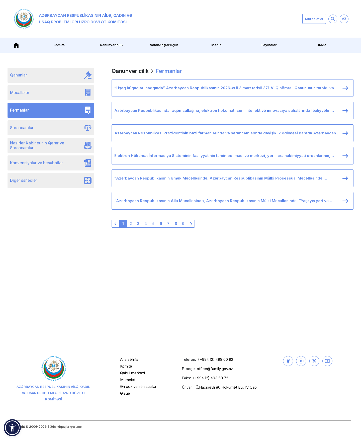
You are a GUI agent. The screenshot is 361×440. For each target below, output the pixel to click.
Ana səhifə (129, 359)
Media (216, 45)
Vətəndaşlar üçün (164, 45)
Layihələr (269, 45)
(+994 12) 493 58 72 (210, 378)
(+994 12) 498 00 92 (215, 359)
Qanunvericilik (112, 45)
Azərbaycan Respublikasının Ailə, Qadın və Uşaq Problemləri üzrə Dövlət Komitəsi (73, 19)
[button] (12, 427)
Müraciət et (314, 19)
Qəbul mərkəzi (132, 373)
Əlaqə (321, 45)
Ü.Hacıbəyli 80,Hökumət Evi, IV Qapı (226, 387)
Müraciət (127, 379)
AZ (344, 19)
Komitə (59, 45)
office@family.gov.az (215, 368)
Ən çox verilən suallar (138, 386)
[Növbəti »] (191, 223)
